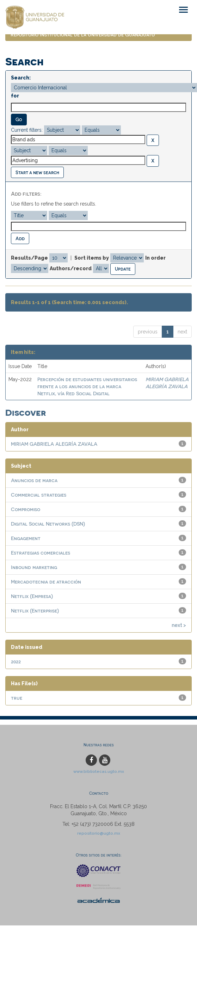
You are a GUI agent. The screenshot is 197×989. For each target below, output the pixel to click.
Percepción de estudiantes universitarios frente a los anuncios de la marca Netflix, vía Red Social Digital (87, 386)
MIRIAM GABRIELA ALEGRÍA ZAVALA (54, 444)
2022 (16, 661)
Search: (21, 78)
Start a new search (37, 172)
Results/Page (29, 258)
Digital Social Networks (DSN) (48, 524)
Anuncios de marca (34, 480)
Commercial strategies (38, 495)
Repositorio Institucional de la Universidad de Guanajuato (83, 34)
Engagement (26, 538)
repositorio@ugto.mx (98, 833)
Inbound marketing (34, 567)
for (15, 96)
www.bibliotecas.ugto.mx (98, 771)
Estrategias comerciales (40, 553)
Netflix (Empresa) (32, 596)
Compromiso (25, 509)
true (16, 698)
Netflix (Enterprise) (35, 611)
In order (155, 258)
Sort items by (91, 258)
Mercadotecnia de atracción (46, 582)
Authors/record (71, 268)
